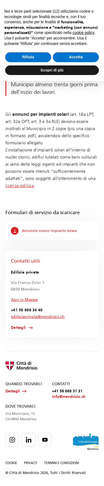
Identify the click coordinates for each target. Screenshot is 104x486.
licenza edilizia (19, 185)
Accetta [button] (76, 57)
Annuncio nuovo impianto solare (44, 231)
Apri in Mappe (24, 299)
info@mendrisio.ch (68, 396)
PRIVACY (30, 463)
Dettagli (18, 328)
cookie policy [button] (83, 32)
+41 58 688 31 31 (67, 391)
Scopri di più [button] (52, 70)
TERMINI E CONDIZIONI (61, 463)
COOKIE (11, 463)
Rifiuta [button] (28, 57)
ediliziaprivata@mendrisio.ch (38, 316)
